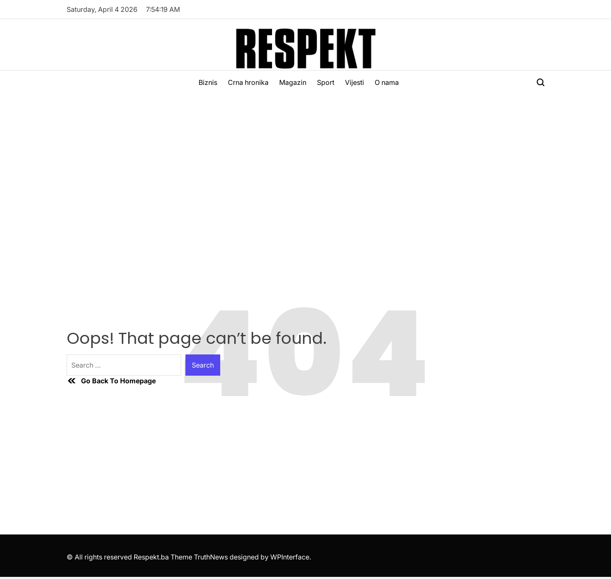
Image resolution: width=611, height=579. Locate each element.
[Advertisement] (305, 157)
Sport (325, 82)
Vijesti (354, 82)
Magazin (292, 82)
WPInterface (289, 557)
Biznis (208, 82)
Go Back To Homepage (111, 381)
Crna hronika (248, 82)
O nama (387, 82)
